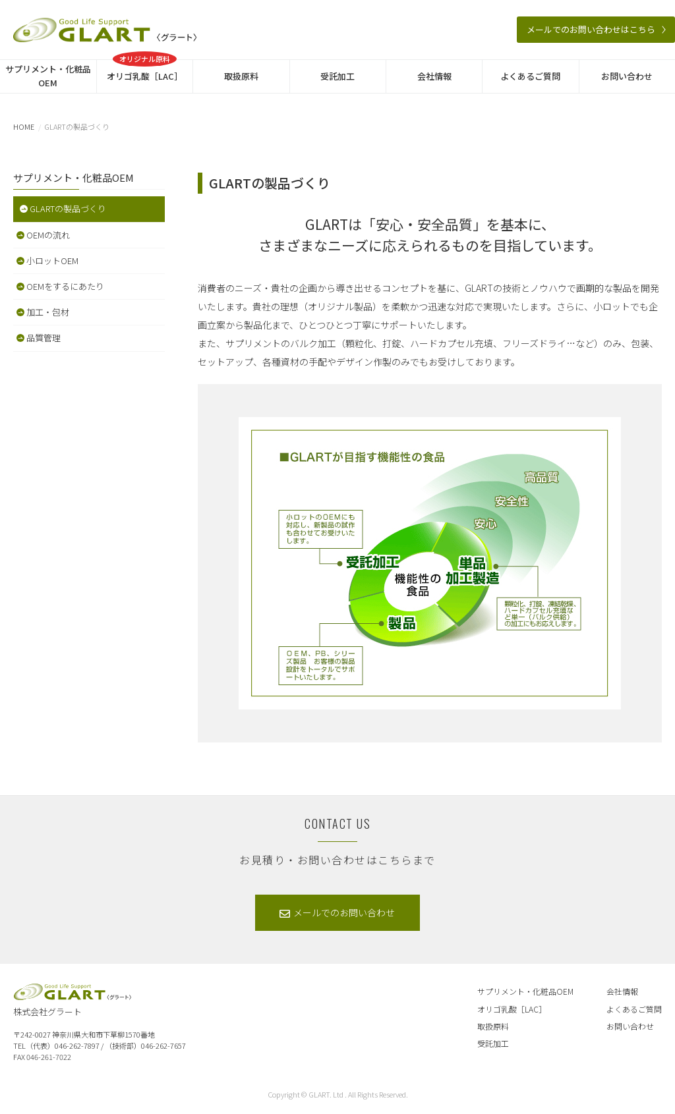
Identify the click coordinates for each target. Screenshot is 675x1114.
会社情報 (434, 76)
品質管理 (43, 337)
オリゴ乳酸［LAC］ (145, 71)
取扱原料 (241, 76)
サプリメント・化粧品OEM (48, 76)
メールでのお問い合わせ (344, 912)
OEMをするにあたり (65, 286)
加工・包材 (47, 312)
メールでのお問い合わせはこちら (591, 29)
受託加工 (337, 76)
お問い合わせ (627, 76)
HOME (23, 126)
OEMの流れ (48, 235)
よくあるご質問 (530, 76)
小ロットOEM (52, 260)
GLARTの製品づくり (68, 208)
